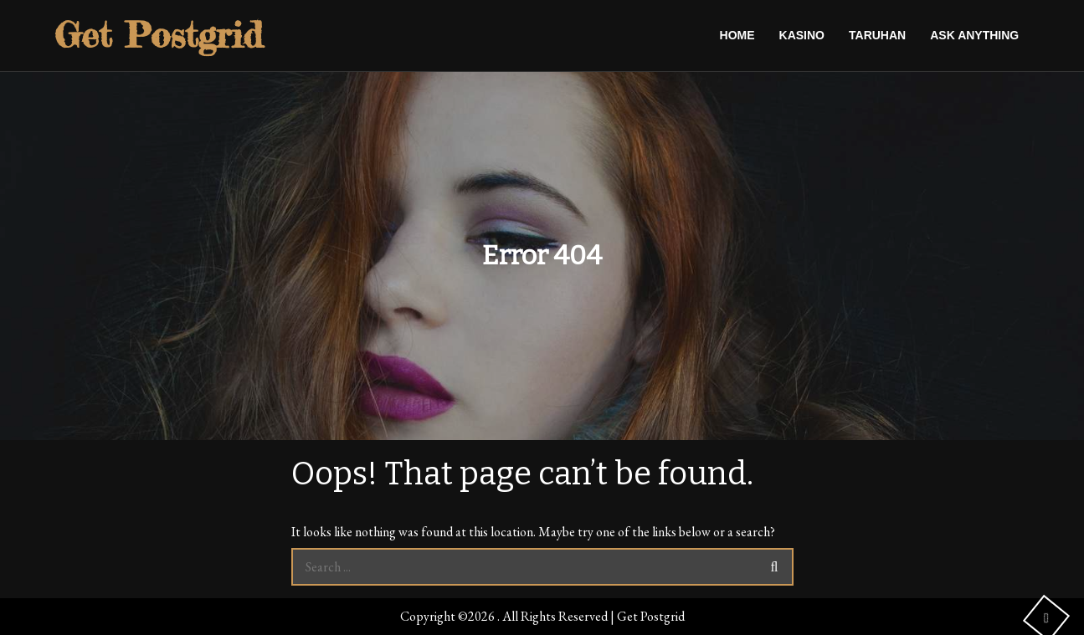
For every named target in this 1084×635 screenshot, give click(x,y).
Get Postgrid (158, 34)
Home (737, 35)
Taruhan (877, 35)
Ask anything (974, 35)
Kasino (802, 35)
